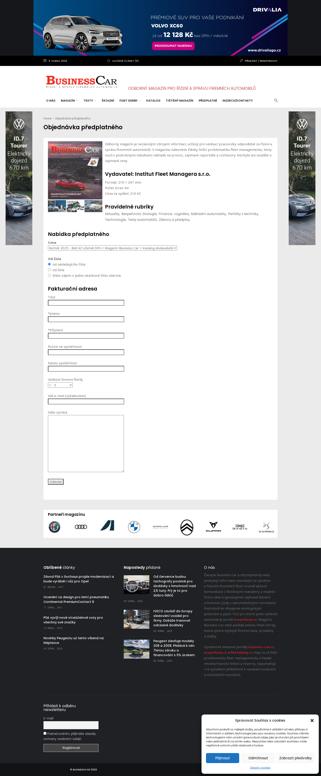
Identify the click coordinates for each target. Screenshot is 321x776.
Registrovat (269, 61)
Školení (108, 100)
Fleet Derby (129, 100)
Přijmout (222, 758)
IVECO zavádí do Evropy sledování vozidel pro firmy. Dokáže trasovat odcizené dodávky (172, 618)
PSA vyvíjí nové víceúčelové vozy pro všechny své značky (73, 619)
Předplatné (208, 100)
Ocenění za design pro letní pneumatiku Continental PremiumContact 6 (76, 599)
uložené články (123, 61)
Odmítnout (258, 758)
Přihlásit (251, 61)
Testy (90, 100)
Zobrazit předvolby (295, 758)
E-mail (48, 718)
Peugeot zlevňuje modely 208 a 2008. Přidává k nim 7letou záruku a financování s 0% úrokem (174, 648)
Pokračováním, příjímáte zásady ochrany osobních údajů (69, 736)
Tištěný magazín (179, 100)
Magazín (69, 100)
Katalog (153, 100)
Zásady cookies (260, 767)
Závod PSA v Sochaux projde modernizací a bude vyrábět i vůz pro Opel (78, 579)
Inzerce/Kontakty (237, 100)
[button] (312, 720)
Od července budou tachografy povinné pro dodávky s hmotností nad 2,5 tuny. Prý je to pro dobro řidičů (174, 586)
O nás (51, 100)
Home (47, 118)
